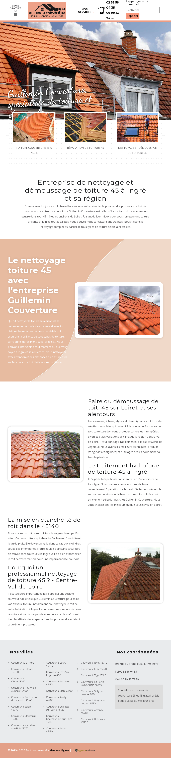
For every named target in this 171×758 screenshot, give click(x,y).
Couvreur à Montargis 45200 (23, 718)
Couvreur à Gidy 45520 (94, 669)
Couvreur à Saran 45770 (21, 708)
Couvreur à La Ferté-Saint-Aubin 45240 (93, 683)
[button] (7, 136)
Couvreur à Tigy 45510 (93, 675)
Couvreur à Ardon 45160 (56, 730)
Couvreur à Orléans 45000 (22, 671)
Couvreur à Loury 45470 (56, 664)
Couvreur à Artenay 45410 (92, 712)
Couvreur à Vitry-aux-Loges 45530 (93, 702)
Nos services (84, 11)
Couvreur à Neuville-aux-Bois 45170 (23, 727)
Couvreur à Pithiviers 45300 (93, 721)
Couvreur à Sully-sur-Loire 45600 (93, 693)
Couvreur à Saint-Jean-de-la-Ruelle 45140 (24, 699)
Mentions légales (60, 750)
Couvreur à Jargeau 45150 (57, 683)
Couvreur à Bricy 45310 (94, 662)
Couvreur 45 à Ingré (55, 11)
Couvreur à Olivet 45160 (18, 680)
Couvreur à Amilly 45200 (56, 699)
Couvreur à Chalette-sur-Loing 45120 (58, 708)
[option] (85, 71)
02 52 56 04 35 (112, 5)
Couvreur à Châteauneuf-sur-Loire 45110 (59, 719)
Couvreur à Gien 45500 (59, 690)
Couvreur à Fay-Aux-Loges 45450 (58, 674)
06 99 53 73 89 (112, 15)
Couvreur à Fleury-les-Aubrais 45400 (24, 689)
